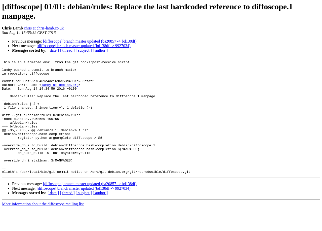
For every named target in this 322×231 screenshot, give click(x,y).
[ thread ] (67, 50)
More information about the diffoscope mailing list (43, 226)
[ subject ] (84, 50)
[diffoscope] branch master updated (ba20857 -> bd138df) (90, 41)
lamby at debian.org (59, 90)
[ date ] (53, 50)
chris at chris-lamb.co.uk (44, 28)
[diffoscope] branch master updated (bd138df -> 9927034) (84, 46)
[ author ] (100, 50)
